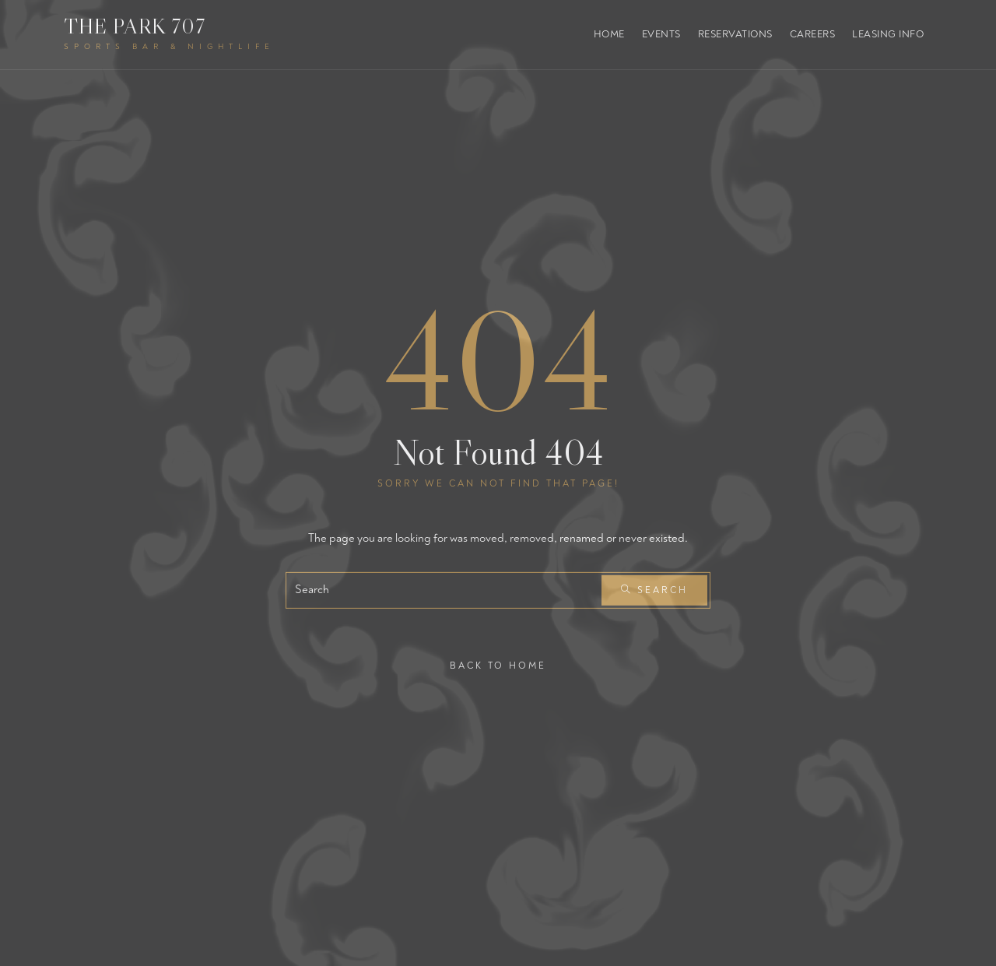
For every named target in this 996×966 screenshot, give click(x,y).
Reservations (735, 34)
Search (654, 590)
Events (661, 34)
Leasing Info (888, 34)
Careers (813, 34)
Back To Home (498, 665)
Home (609, 34)
